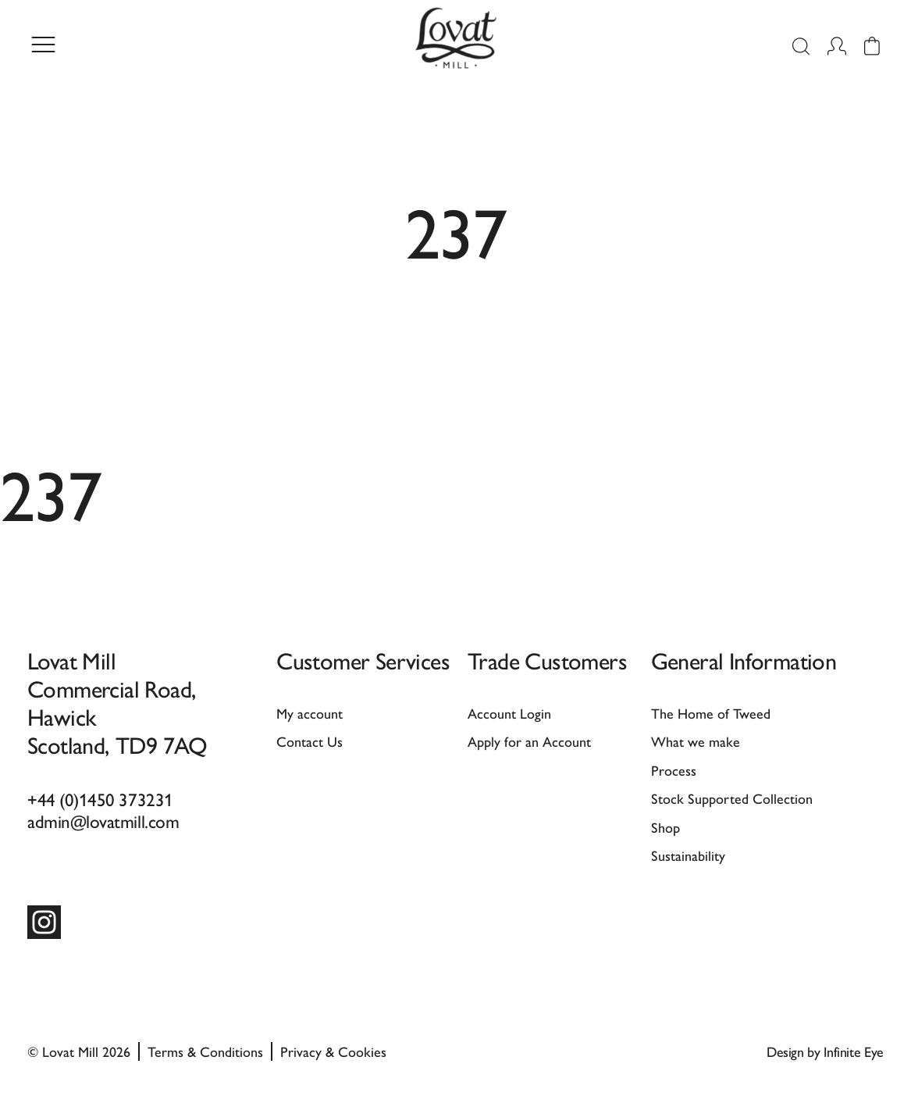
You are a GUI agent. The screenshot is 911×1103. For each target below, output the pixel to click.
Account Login (509, 713)
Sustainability (688, 855)
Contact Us (309, 741)
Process (673, 770)
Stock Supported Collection (732, 798)
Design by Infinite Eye (825, 1051)
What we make (695, 741)
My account (309, 713)
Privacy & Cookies (333, 1051)
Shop (665, 827)
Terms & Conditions (205, 1051)
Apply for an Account (529, 741)
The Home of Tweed (710, 713)
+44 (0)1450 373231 (100, 799)
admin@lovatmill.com (103, 820)
